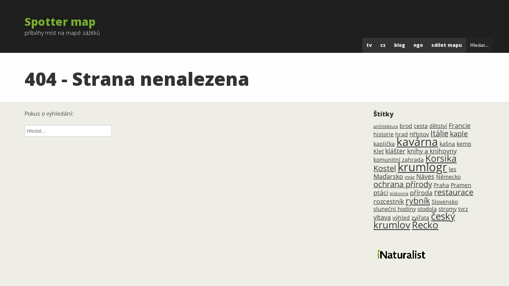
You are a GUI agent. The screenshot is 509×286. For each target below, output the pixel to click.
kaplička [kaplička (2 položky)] (384, 143)
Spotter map (60, 21)
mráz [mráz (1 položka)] (410, 177)
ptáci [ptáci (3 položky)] (380, 192)
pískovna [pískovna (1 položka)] (399, 193)
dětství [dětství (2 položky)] (438, 125)
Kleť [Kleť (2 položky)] (378, 151)
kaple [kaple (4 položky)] (459, 133)
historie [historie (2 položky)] (383, 134)
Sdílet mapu (446, 45)
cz (383, 45)
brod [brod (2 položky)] (406, 125)
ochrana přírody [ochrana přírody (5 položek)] (402, 184)
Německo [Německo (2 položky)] (448, 176)
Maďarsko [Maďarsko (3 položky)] (388, 176)
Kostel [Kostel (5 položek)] (384, 168)
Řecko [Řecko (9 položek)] (425, 224)
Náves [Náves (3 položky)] (425, 176)
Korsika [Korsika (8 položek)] (441, 158)
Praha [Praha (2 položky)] (441, 185)
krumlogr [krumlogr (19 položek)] (422, 167)
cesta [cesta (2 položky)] (421, 125)
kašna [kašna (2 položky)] (447, 143)
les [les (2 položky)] (452, 169)
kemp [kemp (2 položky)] (464, 143)
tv (369, 45)
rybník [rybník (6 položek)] (418, 200)
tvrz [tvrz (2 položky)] (463, 209)
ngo (418, 45)
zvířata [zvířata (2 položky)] (420, 217)
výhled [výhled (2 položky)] (401, 217)
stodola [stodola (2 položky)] (427, 209)
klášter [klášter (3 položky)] (395, 151)
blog (399, 45)
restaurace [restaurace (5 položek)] (453, 192)
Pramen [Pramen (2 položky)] (461, 185)
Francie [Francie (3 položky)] (460, 125)
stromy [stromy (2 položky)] (447, 209)
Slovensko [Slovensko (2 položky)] (445, 201)
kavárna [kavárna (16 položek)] (417, 141)
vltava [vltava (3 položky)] (382, 217)
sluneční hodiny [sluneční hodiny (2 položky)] (394, 209)
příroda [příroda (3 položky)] (421, 192)
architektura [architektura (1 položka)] (385, 126)
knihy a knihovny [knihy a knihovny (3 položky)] (432, 151)
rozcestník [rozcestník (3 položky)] (388, 201)
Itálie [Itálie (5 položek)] (439, 133)
